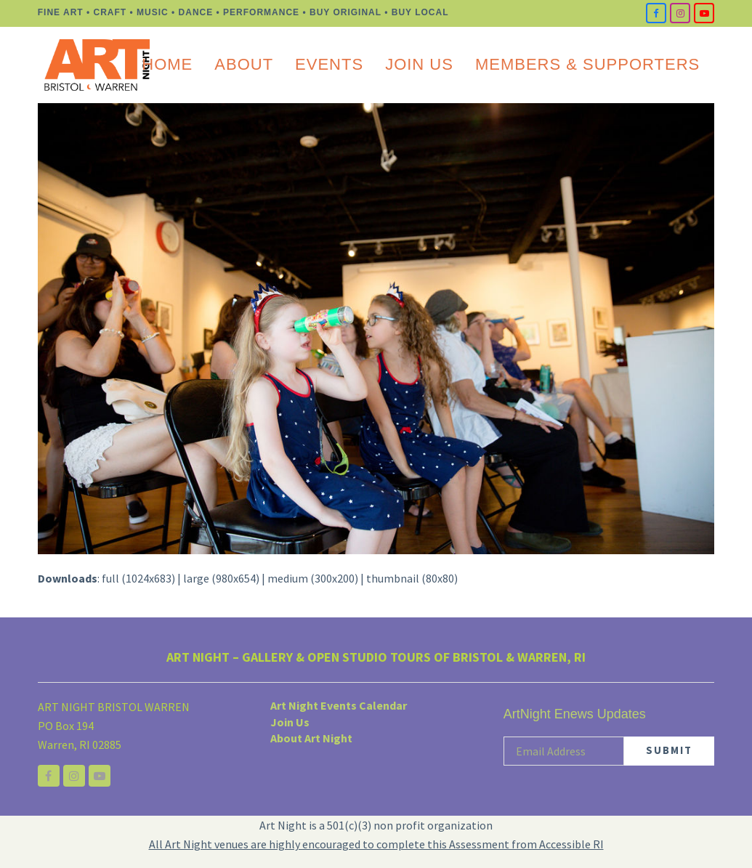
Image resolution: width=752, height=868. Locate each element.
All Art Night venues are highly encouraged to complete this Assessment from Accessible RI (376, 844)
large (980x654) (221, 578)
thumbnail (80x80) (412, 578)
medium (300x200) (312, 578)
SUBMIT (669, 750)
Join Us (290, 721)
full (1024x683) (138, 578)
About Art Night (311, 737)
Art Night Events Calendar (338, 705)
